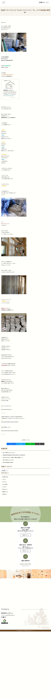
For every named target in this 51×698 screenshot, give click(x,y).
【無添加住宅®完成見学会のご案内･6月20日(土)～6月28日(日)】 (13, 455)
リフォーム (4, 487)
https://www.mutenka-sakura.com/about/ (9, 422)
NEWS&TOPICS (5, 477)
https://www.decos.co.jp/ (6, 410)
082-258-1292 (26, 565)
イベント (4, 480)
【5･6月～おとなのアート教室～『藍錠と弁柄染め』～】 (12, 458)
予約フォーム (25, 551)
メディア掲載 (4, 485)
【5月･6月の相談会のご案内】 (7, 463)
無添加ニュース (5, 492)
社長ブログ (4, 495)
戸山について (4, 490)
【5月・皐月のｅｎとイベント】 (8, 460)
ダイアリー (4, 482)
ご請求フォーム (25, 535)
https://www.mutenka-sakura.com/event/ (9, 431)
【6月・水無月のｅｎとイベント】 (8, 453)
